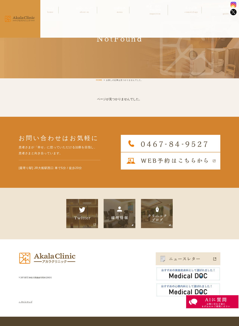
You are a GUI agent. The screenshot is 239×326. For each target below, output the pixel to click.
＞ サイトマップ (25, 302)
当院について (84, 10)
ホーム (50, 10)
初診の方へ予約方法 (225, 10)
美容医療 (191, 10)
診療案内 (120, 10)
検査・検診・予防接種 (155, 10)
